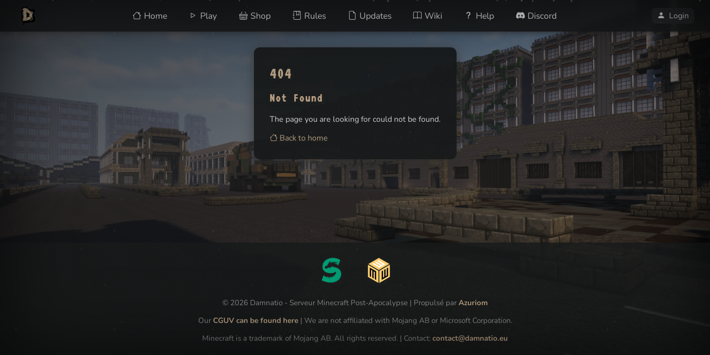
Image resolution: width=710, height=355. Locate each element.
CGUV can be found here (255, 320)
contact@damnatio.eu (470, 338)
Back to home (299, 138)
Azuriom (473, 303)
